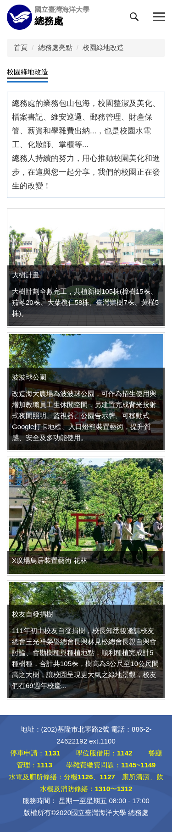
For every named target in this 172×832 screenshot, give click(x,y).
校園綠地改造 (103, 47)
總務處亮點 (55, 47)
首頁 (21, 47)
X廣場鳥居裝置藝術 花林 (49, 560)
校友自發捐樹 (32, 614)
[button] (136, 18)
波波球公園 (29, 377)
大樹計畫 (25, 275)
